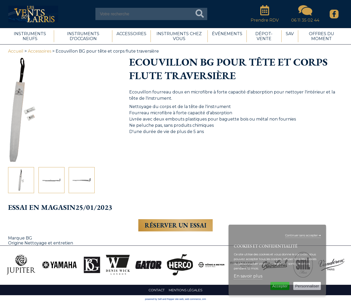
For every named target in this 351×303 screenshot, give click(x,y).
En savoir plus (248, 276)
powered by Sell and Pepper (159, 299)
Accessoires (39, 51)
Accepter (280, 286)
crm (204, 299)
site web (179, 299)
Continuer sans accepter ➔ (303, 235)
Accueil (15, 51)
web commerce (193, 299)
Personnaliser (307, 286)
